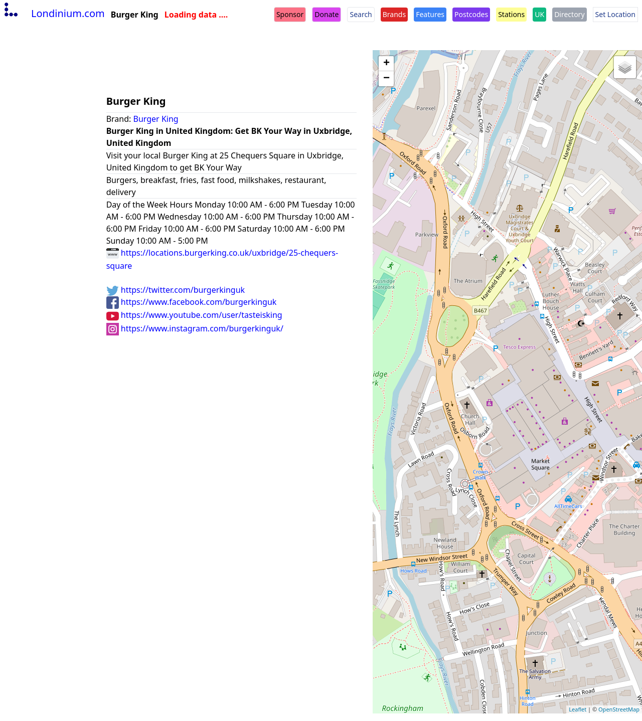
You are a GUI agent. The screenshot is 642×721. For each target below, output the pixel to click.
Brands (394, 14)
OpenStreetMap (618, 709)
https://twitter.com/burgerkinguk (175, 289)
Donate (326, 14)
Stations (511, 14)
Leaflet (577, 709)
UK (539, 14)
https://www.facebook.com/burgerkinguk (191, 301)
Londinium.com (53, 13)
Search (361, 14)
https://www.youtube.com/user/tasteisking (194, 314)
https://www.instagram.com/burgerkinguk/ (194, 328)
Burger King (156, 118)
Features (430, 14)
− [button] (386, 78)
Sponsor (289, 14)
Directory (569, 14)
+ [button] (386, 63)
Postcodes (471, 14)
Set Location (615, 14)
